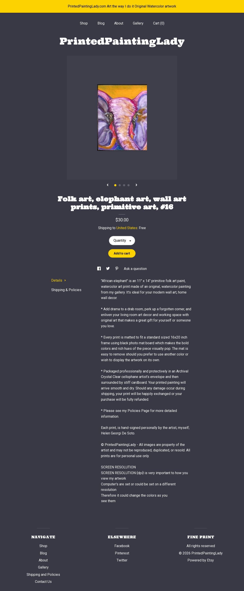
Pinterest (122, 553)
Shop (84, 23)
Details (58, 280)
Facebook (122, 546)
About (118, 23)
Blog (101, 23)
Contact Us (43, 582)
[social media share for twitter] (108, 269)
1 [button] (115, 185)
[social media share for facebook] (99, 269)
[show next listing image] (136, 185)
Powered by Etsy (200, 560)
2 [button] (120, 185)
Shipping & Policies (66, 290)
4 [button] (128, 185)
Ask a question (135, 269)
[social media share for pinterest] (117, 269)
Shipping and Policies (43, 574)
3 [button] (124, 185)
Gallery (138, 23)
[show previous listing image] (107, 185)
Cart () (158, 23)
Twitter (122, 560)
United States (126, 228)
